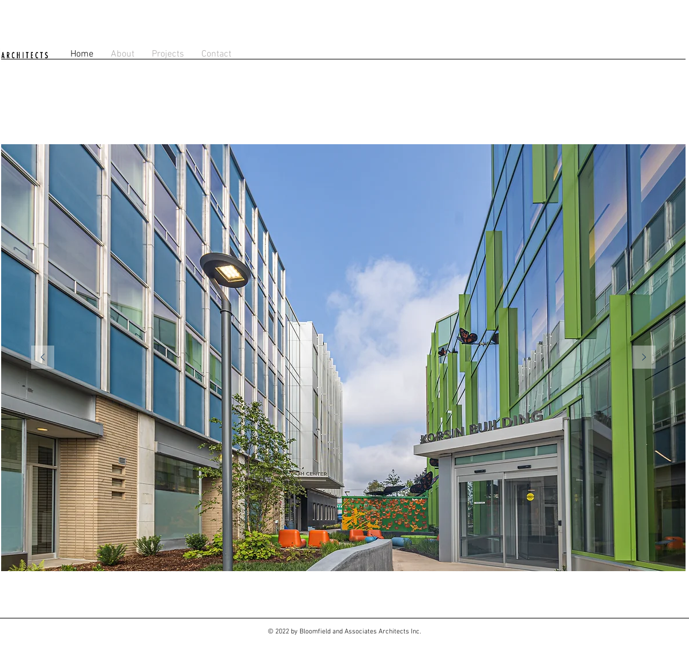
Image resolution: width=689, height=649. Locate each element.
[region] (343, 357)
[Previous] (42, 358)
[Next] (644, 358)
